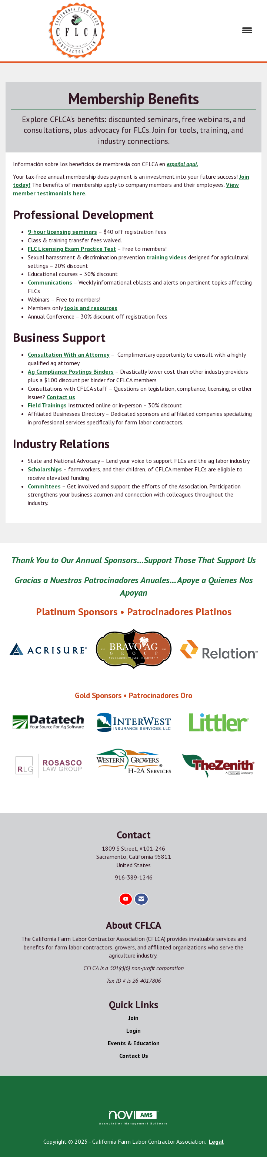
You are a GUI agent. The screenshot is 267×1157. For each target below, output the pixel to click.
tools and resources (90, 308)
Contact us (61, 397)
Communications (50, 282)
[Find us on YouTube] (126, 899)
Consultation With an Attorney (69, 354)
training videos (167, 257)
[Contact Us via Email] (141, 899)
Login (133, 1030)
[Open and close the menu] (204, 30)
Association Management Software (133, 1117)
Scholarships (45, 469)
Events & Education (134, 1043)
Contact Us (133, 1055)
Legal (216, 1141)
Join (133, 1018)
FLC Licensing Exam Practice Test (72, 248)
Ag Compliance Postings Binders (71, 371)
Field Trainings (47, 405)
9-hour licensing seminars (62, 231)
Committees (44, 486)
